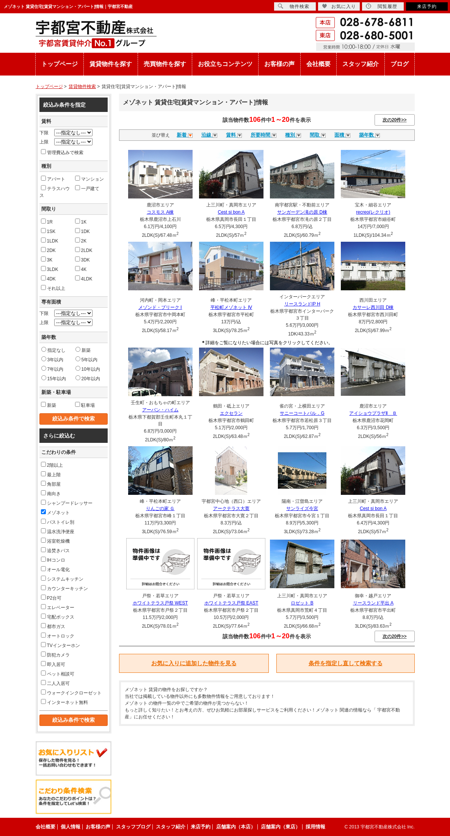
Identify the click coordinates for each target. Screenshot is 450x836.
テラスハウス (54, 191)
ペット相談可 (57, 674)
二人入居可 (55, 683)
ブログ (399, 64)
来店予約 (427, 6)
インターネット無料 (64, 702)
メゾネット (55, 512)
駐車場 (85, 405)
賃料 (234, 135)
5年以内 (86, 359)
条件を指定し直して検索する (346, 663)
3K (47, 260)
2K (81, 241)
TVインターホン (60, 645)
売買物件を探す (165, 64)
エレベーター (57, 607)
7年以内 (52, 369)
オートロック (57, 636)
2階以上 (52, 465)
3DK (82, 260)
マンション (89, 179)
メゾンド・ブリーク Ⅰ (160, 307)
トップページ (59, 64)
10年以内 (87, 369)
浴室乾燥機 (55, 541)
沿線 (209, 135)
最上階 (51, 474)
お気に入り (339, 6)
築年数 (369, 135)
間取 (318, 135)
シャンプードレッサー (67, 503)
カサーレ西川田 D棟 (373, 307)
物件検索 (293, 6)
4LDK (84, 279)
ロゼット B (302, 603)
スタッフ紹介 (360, 64)
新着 (185, 135)
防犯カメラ (55, 655)
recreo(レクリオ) (373, 212)
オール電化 (55, 569)
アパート (53, 179)
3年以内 (52, 359)
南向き (51, 493)
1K (81, 222)
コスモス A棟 (160, 212)
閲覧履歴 (381, 6)
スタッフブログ (133, 827)
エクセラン (231, 413)
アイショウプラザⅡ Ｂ (373, 413)
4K (81, 269)
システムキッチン (62, 579)
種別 (293, 135)
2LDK (84, 250)
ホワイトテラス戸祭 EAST (231, 603)
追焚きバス (55, 550)
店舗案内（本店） (236, 827)
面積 (342, 135)
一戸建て (87, 188)
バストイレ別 (57, 522)
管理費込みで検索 (62, 152)
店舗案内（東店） (280, 827)
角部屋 (51, 484)
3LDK (49, 269)
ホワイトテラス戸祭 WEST (160, 603)
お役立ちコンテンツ (225, 64)
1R (47, 222)
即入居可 (53, 664)
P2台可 (51, 598)
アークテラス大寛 (231, 508)
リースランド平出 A (373, 603)
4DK (48, 279)
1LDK (49, 241)
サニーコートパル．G (302, 413)
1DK (82, 231)
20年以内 (87, 378)
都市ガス (53, 626)
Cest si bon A (231, 212)
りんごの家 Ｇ (160, 508)
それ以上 (53, 288)
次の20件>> (394, 120)
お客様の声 (279, 64)
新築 (83, 350)
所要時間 (263, 135)
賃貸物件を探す (110, 64)
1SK (48, 231)
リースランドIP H (302, 304)
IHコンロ (53, 560)
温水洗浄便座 (57, 531)
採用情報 (315, 827)
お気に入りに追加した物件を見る (194, 663)
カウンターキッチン (64, 588)
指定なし (53, 350)
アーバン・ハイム (160, 409)
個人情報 (70, 827)
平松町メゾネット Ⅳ (231, 307)
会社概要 (318, 64)
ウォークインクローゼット (71, 693)
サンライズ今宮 (302, 508)
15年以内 (53, 378)
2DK (48, 250)
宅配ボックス (57, 617)
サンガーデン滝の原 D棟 (302, 212)
